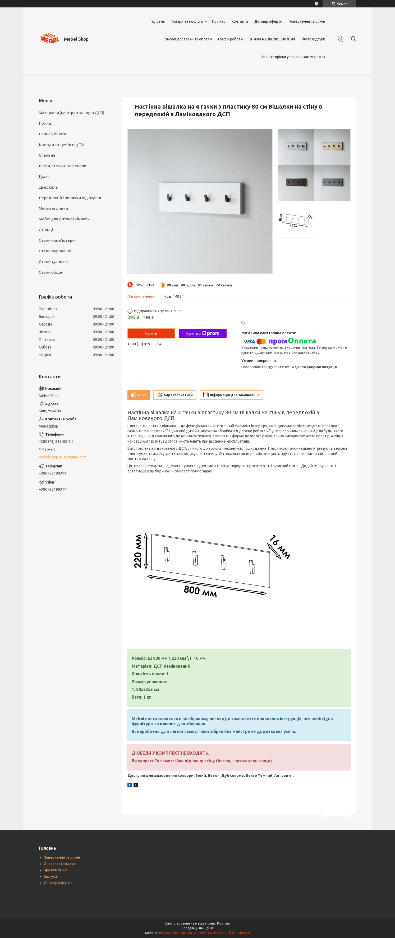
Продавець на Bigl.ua (197, 928)
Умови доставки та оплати (188, 39)
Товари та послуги (187, 21)
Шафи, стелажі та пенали (62, 166)
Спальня (47, 155)
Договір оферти (268, 21)
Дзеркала (48, 187)
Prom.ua (223, 923)
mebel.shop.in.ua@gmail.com (62, 457)
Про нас (218, 21)
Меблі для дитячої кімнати (64, 219)
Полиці (45, 123)
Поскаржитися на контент (185, 933)
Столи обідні (51, 272)
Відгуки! (51, 876)
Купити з (202, 333)
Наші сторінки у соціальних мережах (293, 57)
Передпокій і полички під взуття (70, 198)
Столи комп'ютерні (57, 240)
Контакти (240, 21)
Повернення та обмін (307, 21)
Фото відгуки (313, 39)
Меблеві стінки (53, 208)
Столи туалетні (53, 261)
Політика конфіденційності (229, 933)
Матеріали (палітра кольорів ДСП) (71, 112)
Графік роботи (230, 39)
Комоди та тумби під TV (61, 144)
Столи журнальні (55, 251)
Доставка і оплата (59, 864)
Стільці (46, 229)
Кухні (44, 176)
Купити (151, 333)
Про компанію (55, 870)
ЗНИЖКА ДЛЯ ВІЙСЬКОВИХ (272, 39)
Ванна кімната (52, 134)
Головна (158, 21)
